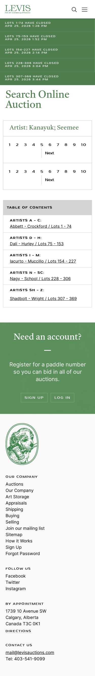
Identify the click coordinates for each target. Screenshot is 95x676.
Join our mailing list (25, 528)
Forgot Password (23, 553)
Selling (12, 521)
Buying (12, 515)
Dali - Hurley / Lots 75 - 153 (37, 243)
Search (74, 9)
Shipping (14, 509)
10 (83, 144)
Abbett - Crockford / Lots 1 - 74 (40, 226)
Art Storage (17, 496)
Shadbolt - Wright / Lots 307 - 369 (43, 298)
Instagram (16, 588)
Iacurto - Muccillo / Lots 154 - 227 (43, 261)
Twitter (13, 582)
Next (49, 153)
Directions (18, 631)
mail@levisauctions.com (30, 652)
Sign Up (34, 397)
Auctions (14, 484)
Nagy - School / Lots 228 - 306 (40, 278)
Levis (22, 444)
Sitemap (14, 534)
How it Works (19, 540)
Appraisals (16, 503)
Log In (62, 397)
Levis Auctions (17, 9)
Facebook (16, 576)
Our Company (19, 490)
